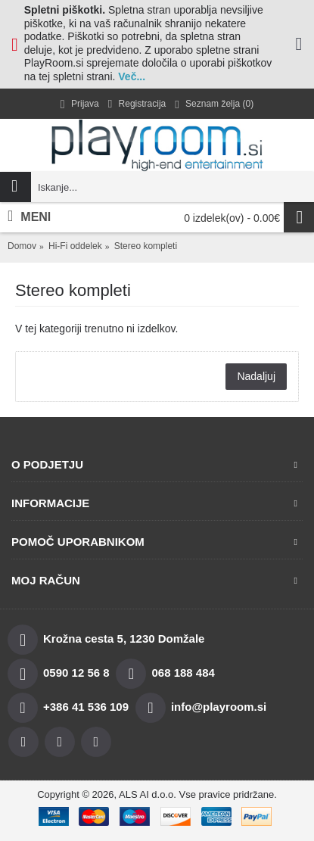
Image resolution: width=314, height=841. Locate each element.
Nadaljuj (256, 376)
